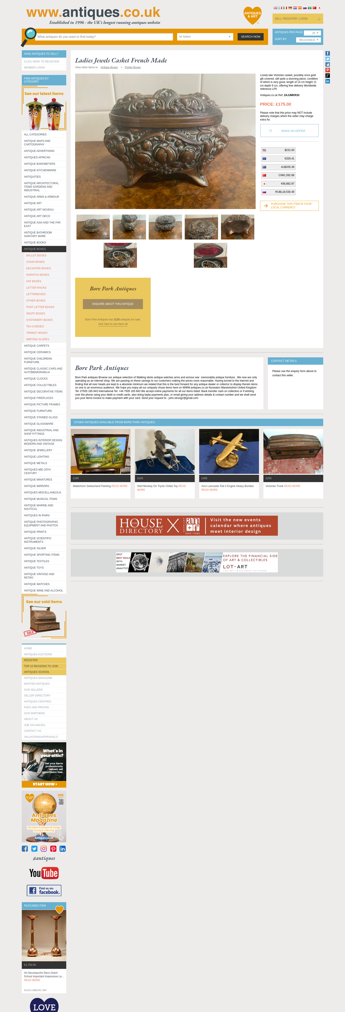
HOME (28, 648)
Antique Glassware (38, 423)
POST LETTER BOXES (40, 307)
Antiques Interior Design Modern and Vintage (43, 442)
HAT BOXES (33, 281)
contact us (32, 730)
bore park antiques (113, 288)
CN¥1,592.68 (286, 175)
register (31, 660)
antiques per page (289, 32)
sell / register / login (291, 18)
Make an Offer (293, 131)
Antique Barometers (39, 163)
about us (31, 719)
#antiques (44, 858)
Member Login (34, 67)
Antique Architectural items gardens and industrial (41, 187)
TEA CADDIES (35, 326)
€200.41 (289, 158)
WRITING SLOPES (37, 339)
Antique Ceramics (37, 352)
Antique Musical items (40, 499)
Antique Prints (35, 531)
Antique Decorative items (43, 391)
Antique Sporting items (41, 554)
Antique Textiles (36, 561)
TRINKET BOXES (37, 332)
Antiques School (37, 672)
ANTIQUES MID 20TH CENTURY (37, 471)
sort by (280, 39)
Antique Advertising (39, 151)
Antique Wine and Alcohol (43, 590)
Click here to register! (42, 61)
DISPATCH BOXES (37, 274)
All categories (35, 134)
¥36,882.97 (287, 183)
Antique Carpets (36, 345)
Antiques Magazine (38, 678)
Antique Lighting (36, 456)
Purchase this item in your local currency (291, 205)
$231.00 (289, 150)
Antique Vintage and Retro (39, 576)
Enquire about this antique (113, 304)
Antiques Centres (37, 701)
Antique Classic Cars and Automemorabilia (43, 370)
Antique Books (35, 242)
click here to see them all (113, 324)
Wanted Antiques (37, 683)
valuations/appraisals (41, 736)
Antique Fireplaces (38, 398)
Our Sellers (33, 689)
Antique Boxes (35, 249)
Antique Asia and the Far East (42, 224)
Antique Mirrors (36, 486)
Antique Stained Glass (41, 417)
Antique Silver (35, 548)
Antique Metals (35, 463)
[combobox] (205, 36)
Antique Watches (37, 584)
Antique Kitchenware (40, 170)
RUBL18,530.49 (284, 191)
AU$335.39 (287, 167)
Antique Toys (34, 567)
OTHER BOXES (36, 300)
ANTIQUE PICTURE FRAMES (42, 404)
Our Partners (34, 713)
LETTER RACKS (36, 287)
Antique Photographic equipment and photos (41, 523)
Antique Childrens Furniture (38, 360)
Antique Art (33, 203)
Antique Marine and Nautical (38, 507)
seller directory (37, 695)
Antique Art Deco (37, 216)
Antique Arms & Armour (41, 196)
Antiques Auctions (38, 654)
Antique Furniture (38, 410)
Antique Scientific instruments (37, 540)
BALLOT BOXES (36, 255)
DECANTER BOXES (38, 268)
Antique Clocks (36, 378)
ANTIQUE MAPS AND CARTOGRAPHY (37, 142)
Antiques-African (37, 157)
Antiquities (32, 176)
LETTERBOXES (36, 294)
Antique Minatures (38, 479)
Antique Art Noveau (39, 209)
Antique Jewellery (38, 450)
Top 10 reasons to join (41, 666)
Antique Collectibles (40, 385)
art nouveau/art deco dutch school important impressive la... (44, 976)
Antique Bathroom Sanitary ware (38, 234)
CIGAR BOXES (35, 262)
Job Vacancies (34, 725)
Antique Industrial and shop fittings (41, 432)
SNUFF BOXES (35, 313)
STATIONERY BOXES (39, 320)
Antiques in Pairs (37, 515)
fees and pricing (36, 707)
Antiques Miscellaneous (42, 492)
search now (250, 36)
